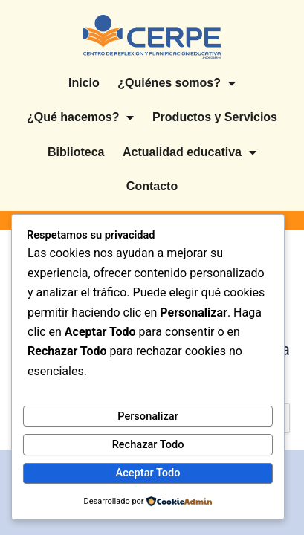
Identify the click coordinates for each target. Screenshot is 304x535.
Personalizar (147, 416)
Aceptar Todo (148, 472)
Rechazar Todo (148, 444)
